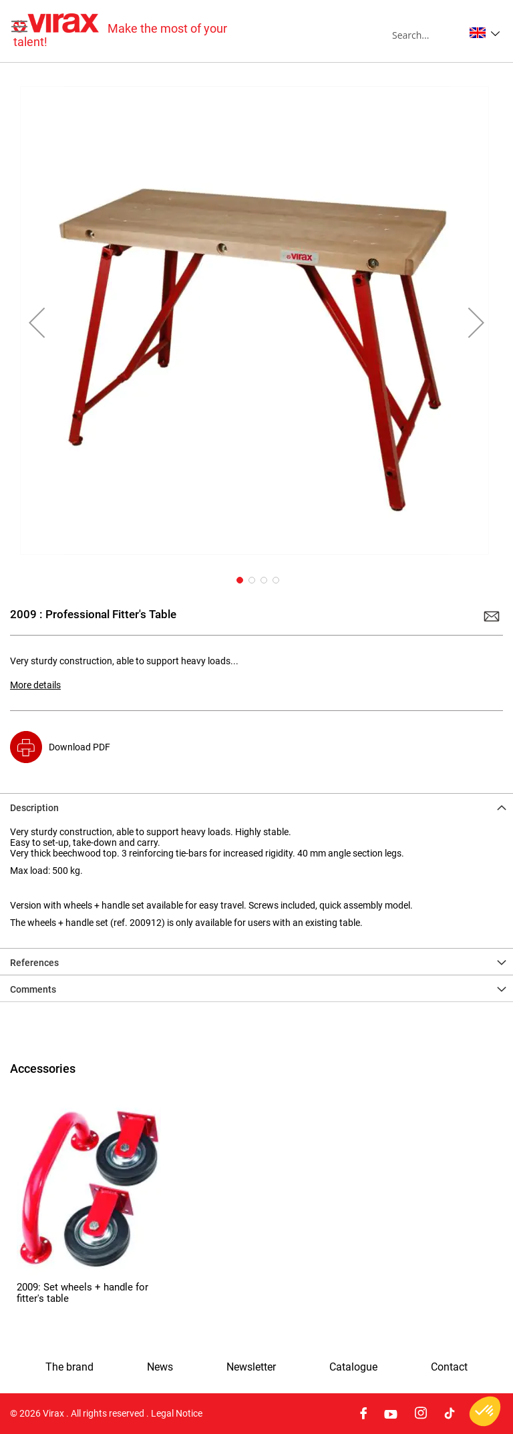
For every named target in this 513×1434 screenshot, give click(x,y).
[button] (485, 32)
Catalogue (353, 1367)
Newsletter (251, 1367)
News (160, 1367)
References (34, 962)
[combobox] (428, 34)
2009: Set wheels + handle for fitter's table (82, 1292)
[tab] (256, 806)
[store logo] (134, 31)
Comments (33, 989)
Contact (449, 1367)
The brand (69, 1367)
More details (35, 685)
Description (34, 807)
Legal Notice (176, 1413)
